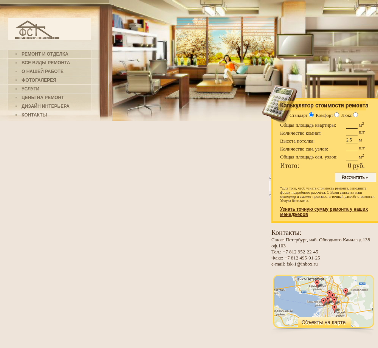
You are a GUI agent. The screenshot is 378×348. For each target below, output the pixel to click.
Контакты (34, 115)
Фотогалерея (39, 80)
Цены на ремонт (43, 97)
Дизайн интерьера (46, 106)
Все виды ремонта (46, 62)
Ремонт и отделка (45, 54)
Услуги (30, 89)
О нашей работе (43, 71)
